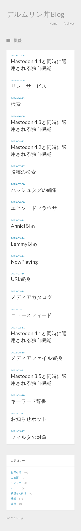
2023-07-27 (18, 166)
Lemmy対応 (24, 244)
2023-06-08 (18, 202)
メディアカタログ (31, 297)
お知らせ (16, 472)
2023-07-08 (18, 184)
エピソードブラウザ (34, 208)
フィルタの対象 (29, 437)
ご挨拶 (15, 477)
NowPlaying (24, 262)
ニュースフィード (31, 315)
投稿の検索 (23, 172)
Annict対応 (23, 226)
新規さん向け (18, 493)
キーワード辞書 (28, 401)
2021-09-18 (18, 395)
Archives (69, 23)
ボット (15, 488)
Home (53, 23)
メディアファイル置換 (36, 358)
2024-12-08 (18, 80)
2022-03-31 (18, 370)
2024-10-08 (18, 116)
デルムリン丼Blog (35, 14)
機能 (13, 498)
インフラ (16, 482)
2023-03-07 (18, 309)
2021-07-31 (18, 413)
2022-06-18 (18, 352)
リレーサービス (29, 86)
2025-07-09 (18, 55)
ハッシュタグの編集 (34, 190)
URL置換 (20, 279)
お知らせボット (29, 419)
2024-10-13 (18, 98)
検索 (16, 104)
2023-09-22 (18, 141)
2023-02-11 (18, 327)
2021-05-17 (18, 431)
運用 (13, 503)
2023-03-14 (18, 220)
